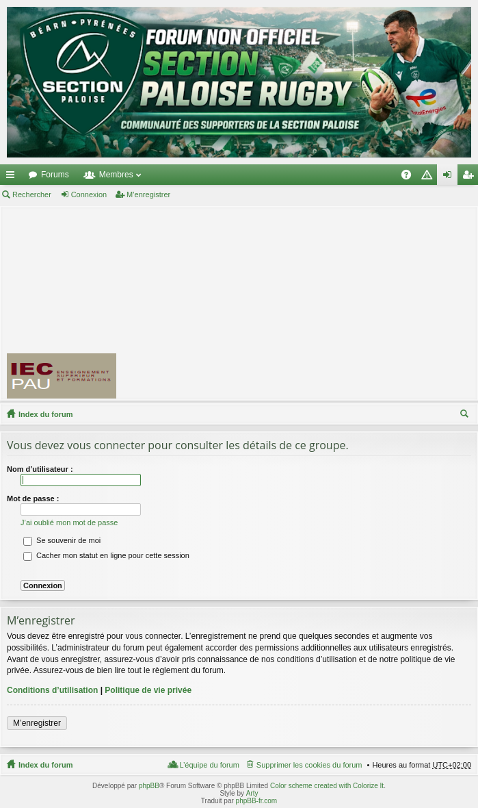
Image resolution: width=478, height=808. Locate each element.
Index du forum (45, 414)
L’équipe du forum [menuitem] (209, 765)
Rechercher (31, 194)
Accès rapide (13, 177)
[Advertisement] (303, 303)
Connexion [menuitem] (450, 177)
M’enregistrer (148, 194)
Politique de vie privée (148, 690)
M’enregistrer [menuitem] (471, 177)
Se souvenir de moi (62, 540)
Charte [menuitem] (429, 177)
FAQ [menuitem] (410, 177)
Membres (116, 174)
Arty (252, 793)
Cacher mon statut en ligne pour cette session (106, 555)
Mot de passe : (33, 498)
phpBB (149, 786)
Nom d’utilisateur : (40, 469)
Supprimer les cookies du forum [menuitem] (309, 765)
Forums (55, 174)
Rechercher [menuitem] (465, 415)
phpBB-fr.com (257, 801)
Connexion (89, 194)
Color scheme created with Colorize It (327, 786)
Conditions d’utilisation (52, 690)
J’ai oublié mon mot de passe (69, 522)
